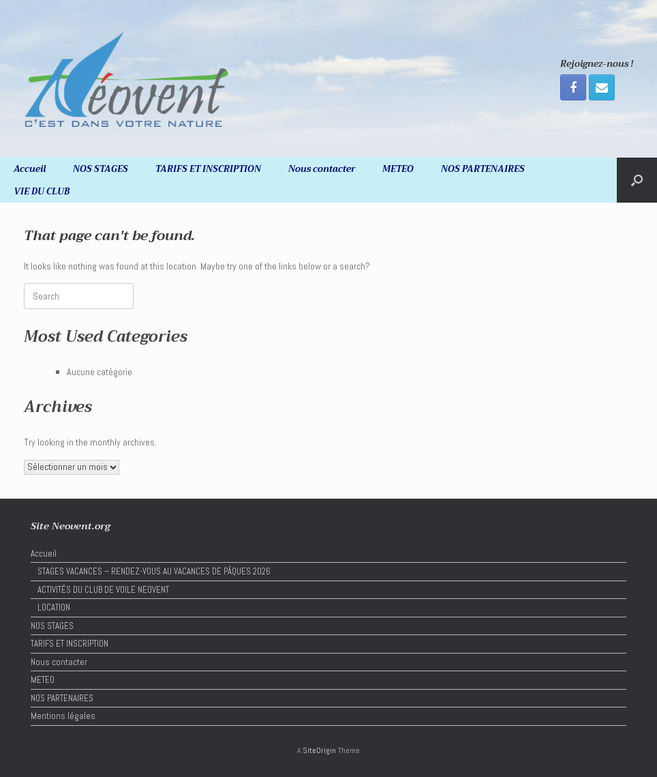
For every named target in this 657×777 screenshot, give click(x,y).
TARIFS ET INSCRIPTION (208, 169)
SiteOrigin (319, 750)
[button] (637, 180)
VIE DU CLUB (42, 191)
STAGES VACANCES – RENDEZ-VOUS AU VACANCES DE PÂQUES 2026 (154, 571)
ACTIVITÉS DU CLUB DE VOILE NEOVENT (103, 590)
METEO (398, 169)
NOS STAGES (100, 169)
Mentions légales (63, 716)
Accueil (30, 169)
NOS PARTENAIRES (483, 169)
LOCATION (53, 607)
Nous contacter (321, 169)
